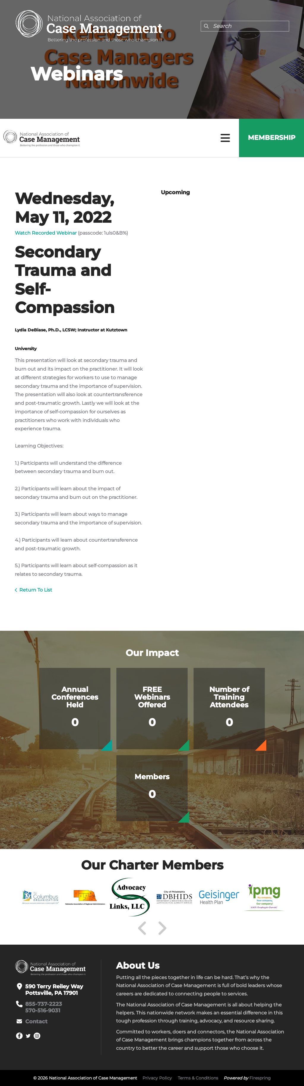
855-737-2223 (43, 1004)
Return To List (35, 590)
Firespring (260, 1078)
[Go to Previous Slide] (142, 928)
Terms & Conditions (198, 1078)
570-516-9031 (42, 1010)
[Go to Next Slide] (161, 928)
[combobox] (245, 26)
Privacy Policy (157, 1078)
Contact (36, 1021)
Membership (271, 138)
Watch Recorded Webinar (46, 233)
